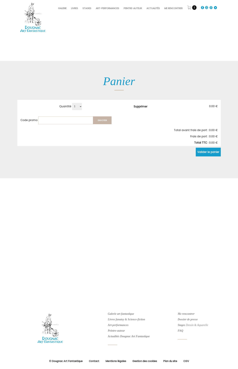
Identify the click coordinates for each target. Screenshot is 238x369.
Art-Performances (107, 8)
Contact (94, 361)
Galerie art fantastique (121, 313)
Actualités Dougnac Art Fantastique (129, 336)
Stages (86, 8)
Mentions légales (115, 361)
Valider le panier (208, 152)
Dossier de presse (188, 319)
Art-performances (118, 325)
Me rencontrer (173, 8)
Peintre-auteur (116, 330)
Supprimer (140, 106)
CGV (186, 361)
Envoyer (102, 120)
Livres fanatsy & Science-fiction (126, 319)
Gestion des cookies (144, 361)
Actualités (153, 8)
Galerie (62, 8)
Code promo (29, 120)
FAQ (180, 330)
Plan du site (170, 361)
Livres (74, 8)
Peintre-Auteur (133, 8)
